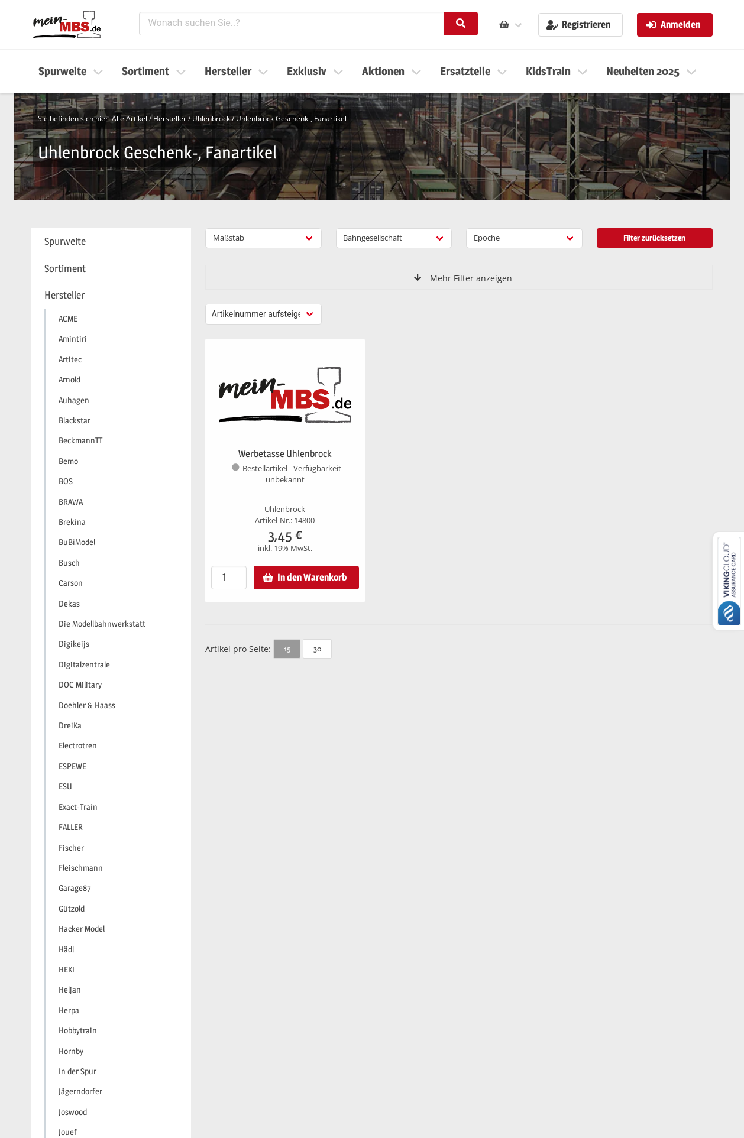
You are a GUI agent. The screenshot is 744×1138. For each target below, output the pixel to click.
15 (287, 648)
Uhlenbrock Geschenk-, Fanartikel (291, 119)
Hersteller (169, 119)
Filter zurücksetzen (654, 237)
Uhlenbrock (211, 119)
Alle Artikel (129, 119)
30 (317, 648)
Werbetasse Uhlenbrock (284, 453)
